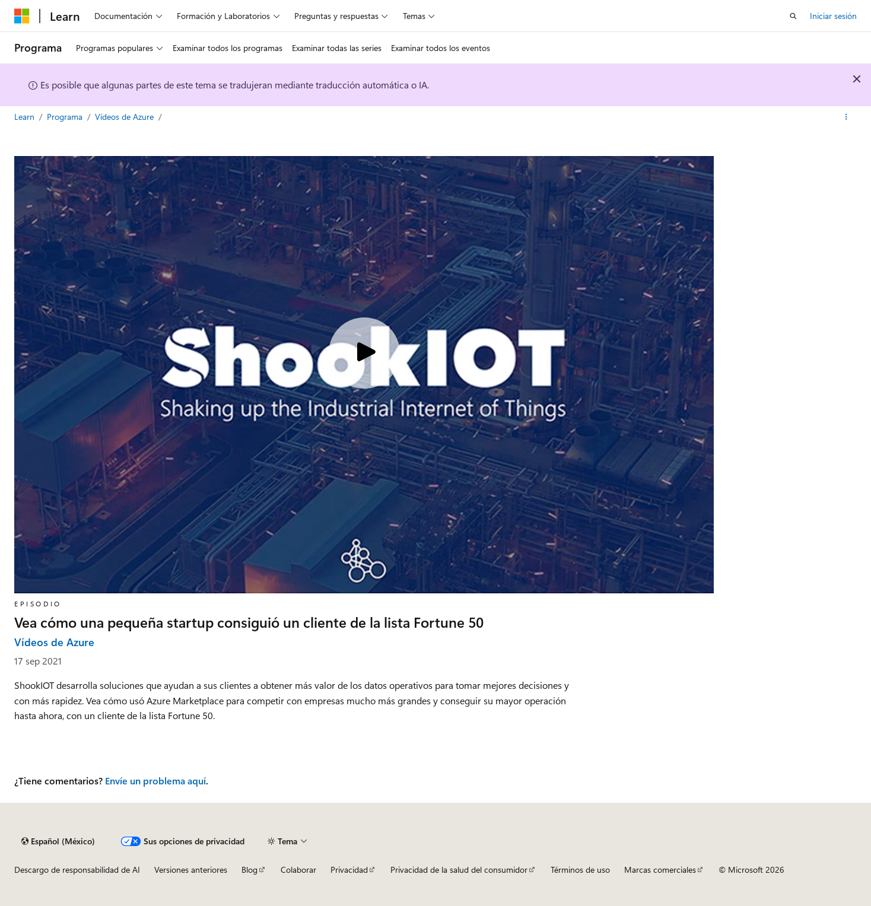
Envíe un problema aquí (155, 780)
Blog (249, 869)
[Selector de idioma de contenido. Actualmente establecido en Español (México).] (58, 841)
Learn (25, 116)
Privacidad (349, 869)
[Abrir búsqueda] (793, 16)
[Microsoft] (22, 16)
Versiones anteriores (190, 869)
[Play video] (364, 353)
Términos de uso (580, 869)
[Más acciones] (846, 116)
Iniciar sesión (833, 15)
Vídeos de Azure (125, 116)
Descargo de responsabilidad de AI (77, 869)
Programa (66, 116)
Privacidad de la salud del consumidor (458, 869)
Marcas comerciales (660, 869)
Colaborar (298, 869)
